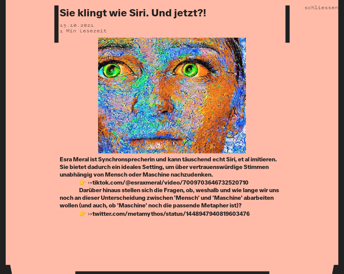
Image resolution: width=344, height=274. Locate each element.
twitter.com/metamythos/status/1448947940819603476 (171, 214)
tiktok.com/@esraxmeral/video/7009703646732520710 (170, 183)
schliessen (321, 7)
